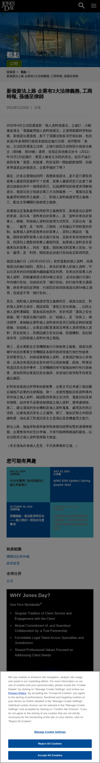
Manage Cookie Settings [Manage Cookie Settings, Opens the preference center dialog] (50, 734)
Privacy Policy (17, 695)
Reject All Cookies (50, 745)
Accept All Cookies (50, 757)
